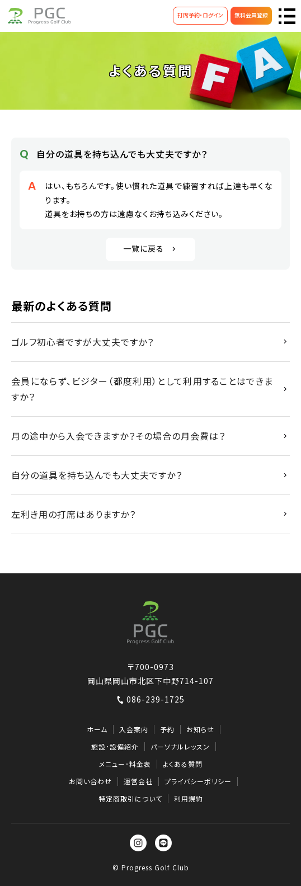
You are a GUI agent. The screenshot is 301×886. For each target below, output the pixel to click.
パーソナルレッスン (180, 746)
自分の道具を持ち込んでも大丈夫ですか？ (96, 475)
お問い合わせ (90, 781)
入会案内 (133, 729)
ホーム (97, 729)
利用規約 (188, 798)
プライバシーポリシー (198, 781)
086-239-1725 (150, 699)
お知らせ (200, 729)
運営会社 (138, 781)
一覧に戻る (150, 248)
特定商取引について (130, 798)
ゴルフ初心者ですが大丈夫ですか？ (82, 341)
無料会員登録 (251, 15)
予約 (167, 729)
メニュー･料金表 (125, 764)
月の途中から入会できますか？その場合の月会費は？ (118, 435)
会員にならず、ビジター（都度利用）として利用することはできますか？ (142, 389)
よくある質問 (183, 764)
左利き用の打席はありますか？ (73, 514)
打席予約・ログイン (200, 15)
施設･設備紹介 (115, 746)
